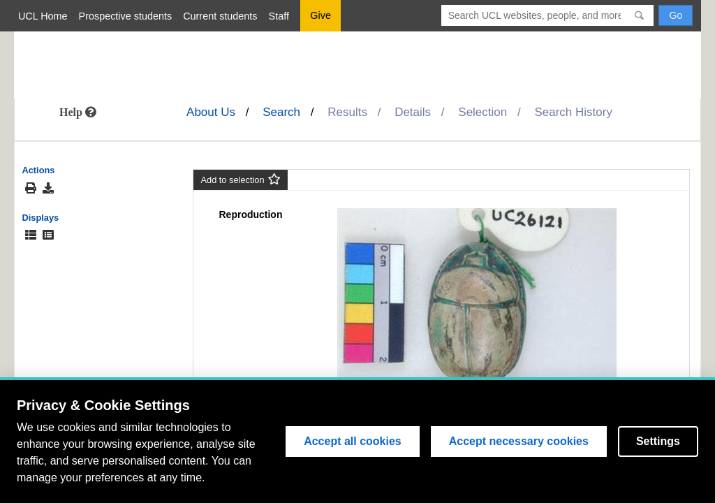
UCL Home (43, 16)
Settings (658, 441)
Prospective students (125, 16)
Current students (220, 16)
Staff (279, 16)
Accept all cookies (352, 441)
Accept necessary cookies (519, 441)
